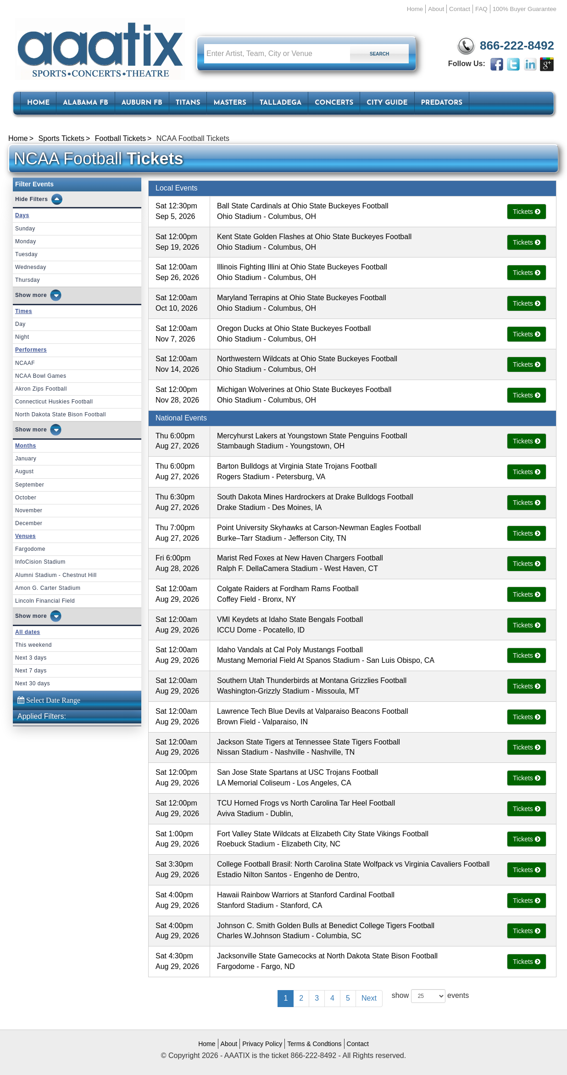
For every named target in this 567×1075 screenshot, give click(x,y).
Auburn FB (142, 103)
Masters (229, 103)
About (436, 9)
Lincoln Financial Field (45, 601)
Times (23, 311)
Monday (25, 241)
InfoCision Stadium (40, 562)
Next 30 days (32, 683)
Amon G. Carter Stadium (47, 588)
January (25, 458)
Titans (188, 103)
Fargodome (30, 549)
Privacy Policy (262, 1043)
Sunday (25, 228)
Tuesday (26, 254)
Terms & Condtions (314, 1043)
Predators (441, 103)
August (24, 471)
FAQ (481, 9)
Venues (25, 536)
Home (415, 9)
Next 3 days (31, 658)
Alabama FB (85, 103)
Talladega (280, 103)
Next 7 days (31, 670)
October (25, 497)
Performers (31, 350)
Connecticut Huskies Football (54, 401)
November (28, 510)
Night (22, 337)
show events (430, 996)
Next (369, 998)
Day (20, 324)
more (40, 295)
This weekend (33, 645)
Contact (459, 9)
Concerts (334, 103)
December (28, 523)
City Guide (387, 103)
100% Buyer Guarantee (524, 9)
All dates (27, 632)
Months (25, 445)
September (29, 485)
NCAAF (25, 363)
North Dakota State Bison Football (60, 414)
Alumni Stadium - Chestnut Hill (56, 575)
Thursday (27, 280)
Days (22, 215)
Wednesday (30, 267)
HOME (38, 103)
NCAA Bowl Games (41, 376)
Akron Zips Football (41, 389)
